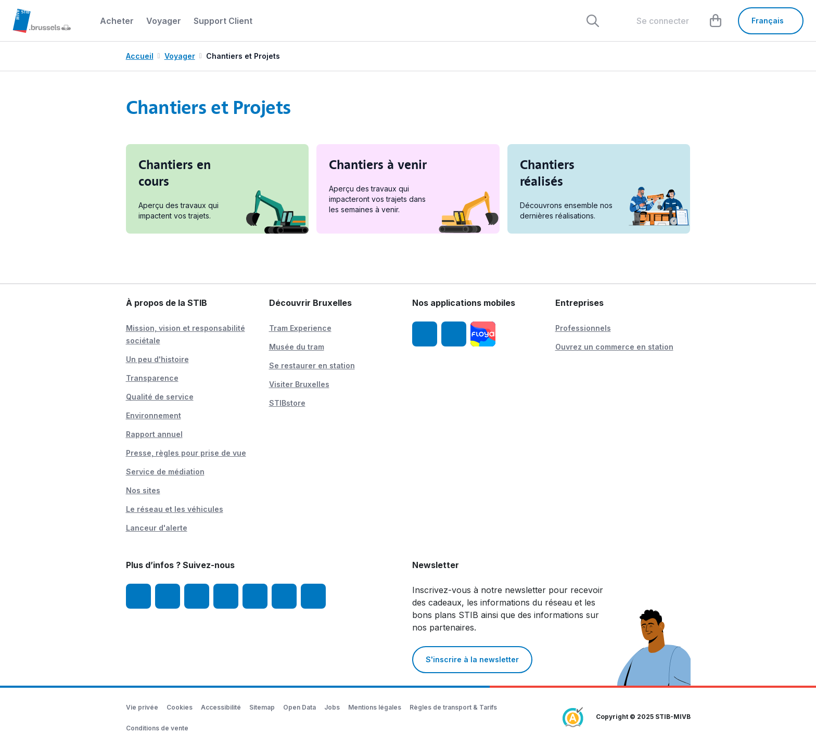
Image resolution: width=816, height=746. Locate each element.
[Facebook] (138, 596)
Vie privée (142, 707)
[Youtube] (196, 596)
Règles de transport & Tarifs (453, 707)
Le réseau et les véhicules (174, 509)
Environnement (153, 415)
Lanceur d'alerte (156, 527)
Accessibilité (221, 707)
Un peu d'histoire (157, 359)
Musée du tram (296, 346)
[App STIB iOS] (424, 333)
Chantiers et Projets (243, 56)
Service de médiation (165, 471)
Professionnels (583, 328)
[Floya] (482, 333)
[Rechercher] (592, 20)
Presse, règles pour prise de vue (186, 452)
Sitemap (262, 707)
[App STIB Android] (453, 333)
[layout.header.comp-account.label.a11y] (654, 20)
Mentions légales (374, 707)
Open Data (299, 707)
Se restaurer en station (312, 365)
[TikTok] (255, 596)
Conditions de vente (157, 728)
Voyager (163, 21)
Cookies (180, 707)
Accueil (140, 56)
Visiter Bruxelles (299, 384)
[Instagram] (167, 596)
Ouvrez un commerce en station (614, 346)
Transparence (152, 378)
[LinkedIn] (225, 596)
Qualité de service (160, 396)
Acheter (117, 21)
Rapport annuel (154, 434)
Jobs (332, 707)
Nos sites (143, 490)
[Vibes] (284, 596)
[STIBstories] (313, 596)
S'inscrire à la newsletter (472, 659)
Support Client (223, 21)
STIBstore (287, 402)
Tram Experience (300, 328)
